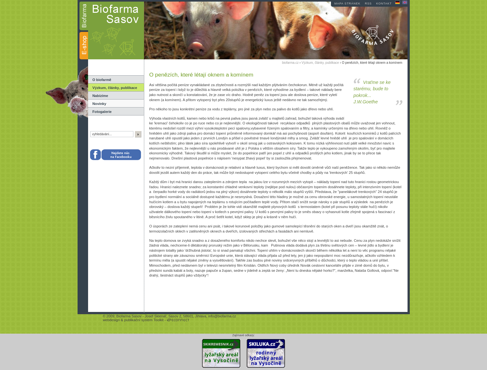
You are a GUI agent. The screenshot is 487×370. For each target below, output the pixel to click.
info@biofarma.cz (222, 316)
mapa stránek (347, 3)
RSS (368, 3)
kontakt (384, 3)
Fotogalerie (102, 112)
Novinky (100, 104)
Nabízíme (100, 96)
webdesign (111, 320)
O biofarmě (102, 80)
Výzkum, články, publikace (115, 88)
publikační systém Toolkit (144, 320)
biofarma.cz (290, 62)
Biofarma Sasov (128, 316)
